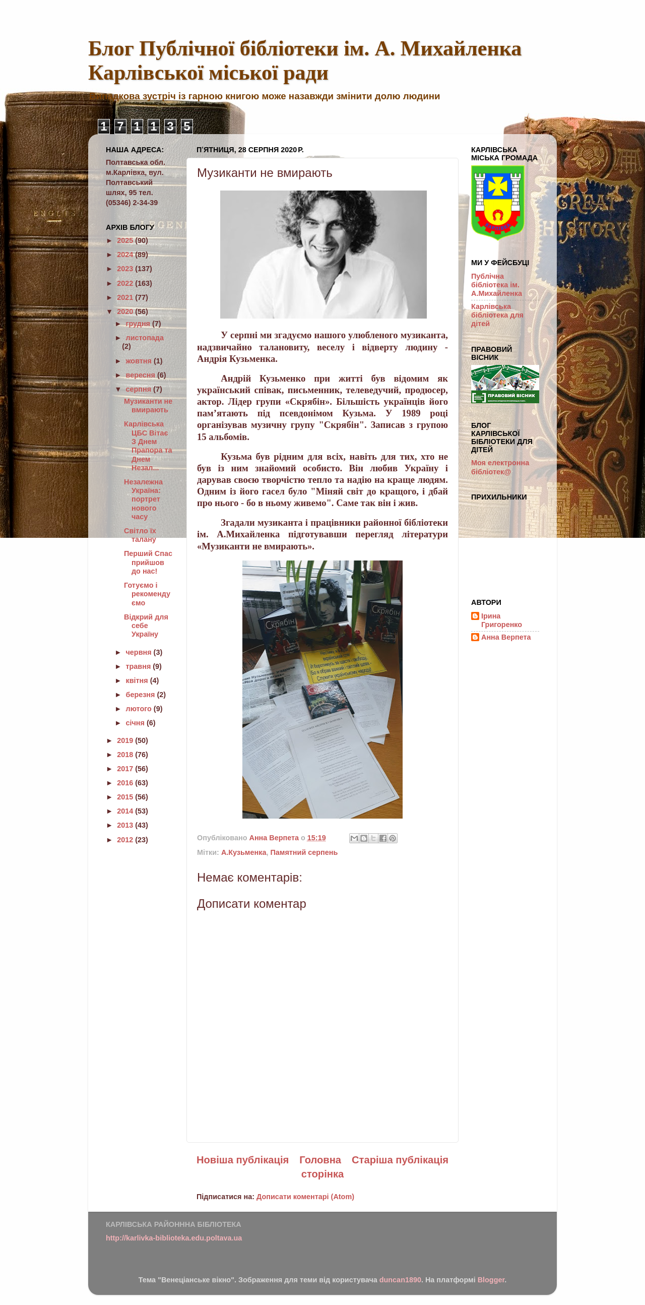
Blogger (491, 1280)
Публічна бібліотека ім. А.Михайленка (496, 285)
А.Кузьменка (244, 852)
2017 (126, 769)
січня (136, 723)
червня (140, 652)
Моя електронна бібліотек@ (500, 467)
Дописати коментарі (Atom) (305, 1197)
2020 (126, 311)
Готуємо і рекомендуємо (147, 594)
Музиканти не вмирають (148, 405)
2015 (126, 797)
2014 (126, 811)
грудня (139, 324)
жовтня (140, 361)
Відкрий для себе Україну (146, 626)
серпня (140, 389)
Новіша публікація (243, 1159)
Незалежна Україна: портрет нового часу (143, 499)
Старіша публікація (400, 1159)
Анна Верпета (506, 637)
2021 (126, 297)
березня (141, 695)
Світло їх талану (140, 535)
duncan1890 (400, 1280)
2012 (126, 840)
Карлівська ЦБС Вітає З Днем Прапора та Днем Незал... (148, 445)
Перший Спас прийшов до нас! (148, 562)
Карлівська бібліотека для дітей (497, 315)
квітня (138, 680)
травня (139, 666)
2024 (126, 255)
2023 (126, 269)
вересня (141, 375)
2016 (126, 783)
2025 (126, 240)
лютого (140, 709)
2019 (126, 740)
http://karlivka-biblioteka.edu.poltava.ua (174, 1238)
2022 (126, 283)
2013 (126, 825)
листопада (145, 338)
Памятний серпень (304, 852)
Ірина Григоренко (501, 620)
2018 (126, 755)
